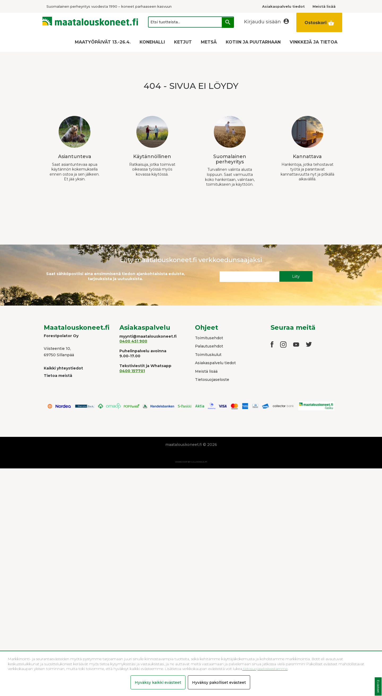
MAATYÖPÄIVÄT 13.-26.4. (103, 42)
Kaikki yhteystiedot (63, 368)
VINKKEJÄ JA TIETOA (313, 42)
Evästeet (378, 686)
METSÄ (209, 42)
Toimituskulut (208, 354)
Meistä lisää (206, 371)
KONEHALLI (152, 42)
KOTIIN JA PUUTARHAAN (253, 42)
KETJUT (183, 42)
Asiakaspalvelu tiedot (215, 362)
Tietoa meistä (58, 375)
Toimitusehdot (209, 338)
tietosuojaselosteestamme (265, 668)
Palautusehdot (209, 346)
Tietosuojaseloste (212, 379)
